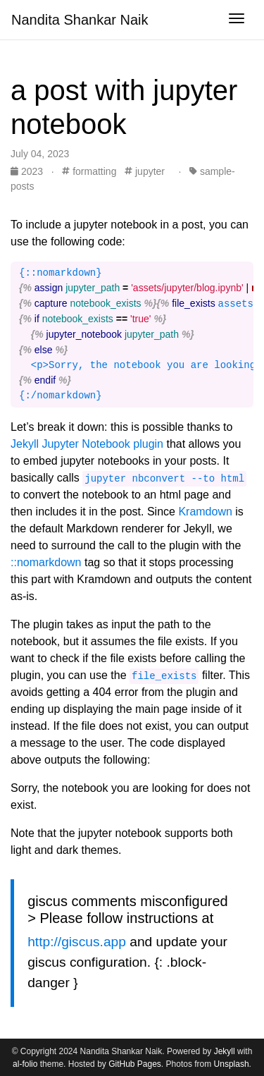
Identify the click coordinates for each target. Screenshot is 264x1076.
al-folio (25, 1064)
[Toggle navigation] (236, 20)
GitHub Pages (134, 1064)
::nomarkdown (46, 562)
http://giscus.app (76, 941)
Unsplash (231, 1064)
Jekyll (224, 1051)
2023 (28, 171)
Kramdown (205, 512)
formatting (89, 171)
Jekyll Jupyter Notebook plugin (87, 444)
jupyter (145, 171)
